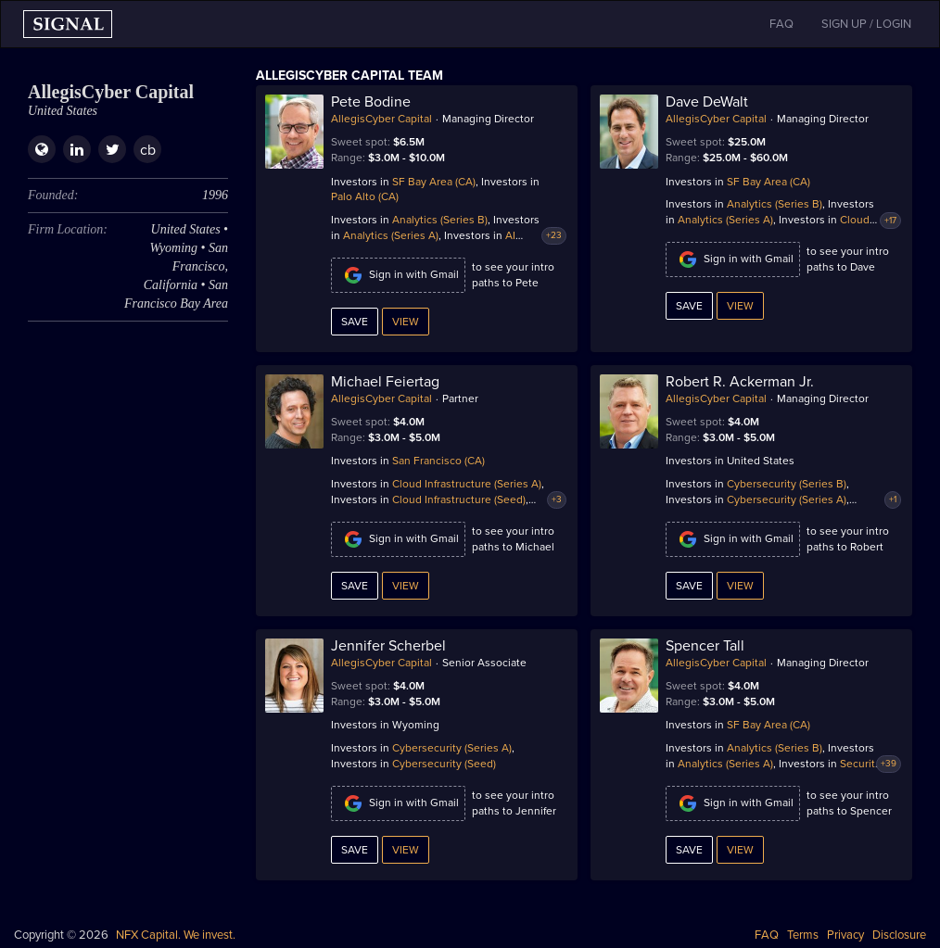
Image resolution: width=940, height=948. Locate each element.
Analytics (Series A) (390, 235)
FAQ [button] (781, 24)
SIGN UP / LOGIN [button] (866, 24)
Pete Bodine (371, 102)
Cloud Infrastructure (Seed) (459, 499)
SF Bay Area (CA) (434, 181)
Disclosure (899, 935)
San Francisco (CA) (438, 460)
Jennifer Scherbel (388, 646)
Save (354, 321)
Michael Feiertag (385, 382)
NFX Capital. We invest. (175, 935)
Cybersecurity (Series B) (786, 483)
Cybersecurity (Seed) (444, 763)
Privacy (845, 935)
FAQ (767, 935)
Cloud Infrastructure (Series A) (466, 483)
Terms (803, 935)
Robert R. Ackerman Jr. (740, 382)
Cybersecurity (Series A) (786, 499)
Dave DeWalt (707, 102)
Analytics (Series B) (440, 219)
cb (148, 150)
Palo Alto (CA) (365, 196)
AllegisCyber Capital (381, 118)
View (405, 321)
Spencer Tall (705, 646)
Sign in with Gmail (398, 275)
